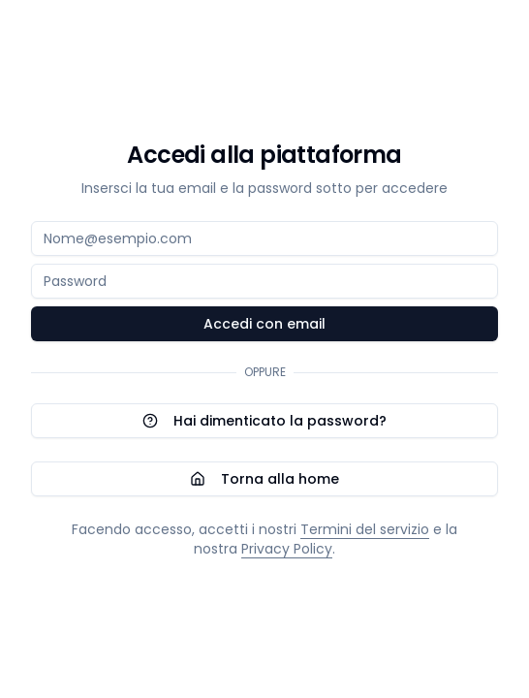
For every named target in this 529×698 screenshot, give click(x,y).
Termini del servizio (364, 529)
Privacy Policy (286, 548)
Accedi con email (264, 323)
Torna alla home (264, 479)
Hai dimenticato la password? (264, 420)
